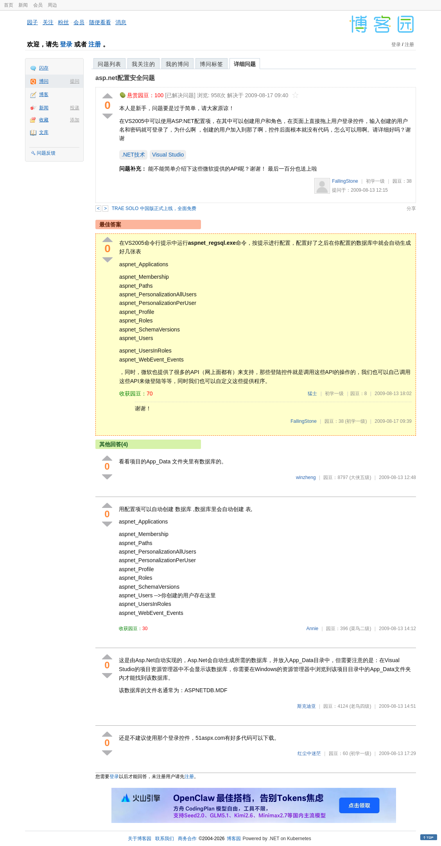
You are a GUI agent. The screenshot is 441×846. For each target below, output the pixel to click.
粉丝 (63, 22)
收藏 (43, 120)
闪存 (43, 68)
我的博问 (177, 64)
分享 (411, 208)
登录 (66, 44)
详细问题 (245, 64)
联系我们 (164, 838)
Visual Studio (168, 154)
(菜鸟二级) (360, 628)
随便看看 (100, 22)
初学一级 (375, 181)
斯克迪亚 (306, 706)
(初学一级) (356, 421)
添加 (74, 120)
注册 (94, 44)
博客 (43, 94)
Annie (313, 628)
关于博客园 (139, 838)
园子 (32, 22)
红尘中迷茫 (309, 753)
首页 (8, 5)
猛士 (312, 393)
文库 (43, 132)
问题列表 (109, 64)
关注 (48, 22)
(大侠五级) (360, 477)
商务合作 (187, 838)
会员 (38, 5)
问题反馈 (46, 153)
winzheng (306, 477)
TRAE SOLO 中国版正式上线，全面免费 (154, 208)
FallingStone (345, 181)
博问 (43, 81)
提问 (74, 81)
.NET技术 (133, 154)
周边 (52, 5)
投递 (74, 107)
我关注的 (143, 64)
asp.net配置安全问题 (125, 78)
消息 (120, 22)
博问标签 (211, 64)
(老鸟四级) (360, 706)
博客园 (234, 838)
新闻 (23, 5)
